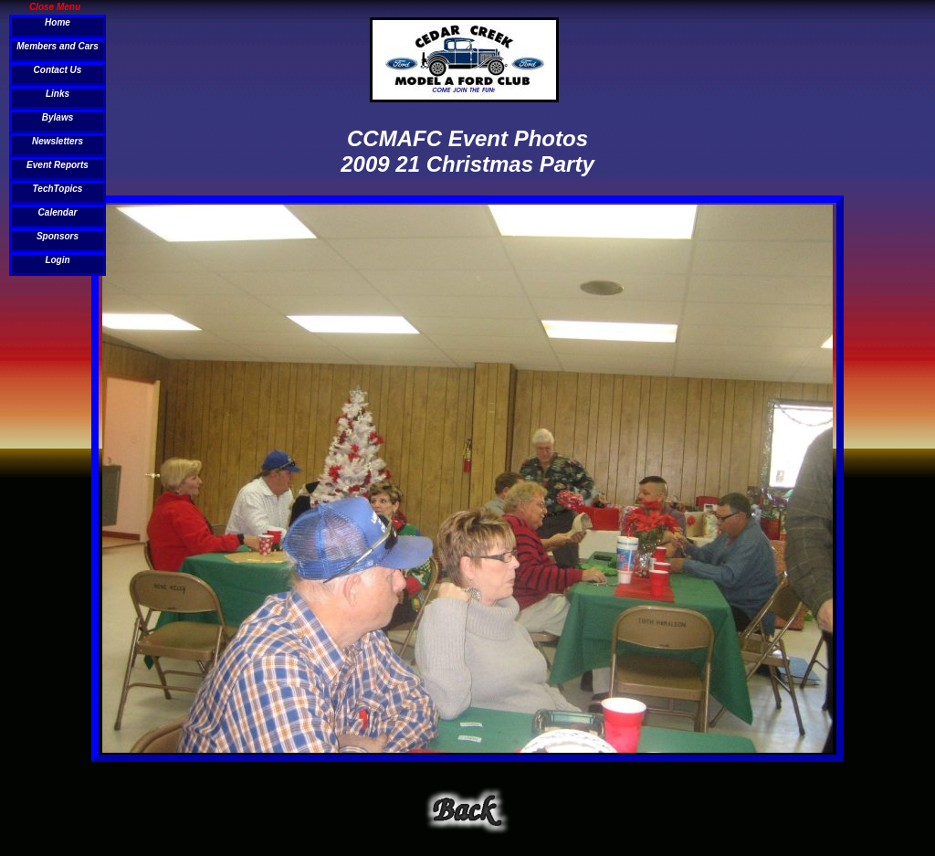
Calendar (58, 212)
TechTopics (58, 189)
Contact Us (58, 70)
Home (57, 22)
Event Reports (57, 165)
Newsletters (57, 141)
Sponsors (58, 236)
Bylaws (57, 117)
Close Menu (54, 6)
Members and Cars (57, 46)
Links (57, 94)
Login (57, 260)
